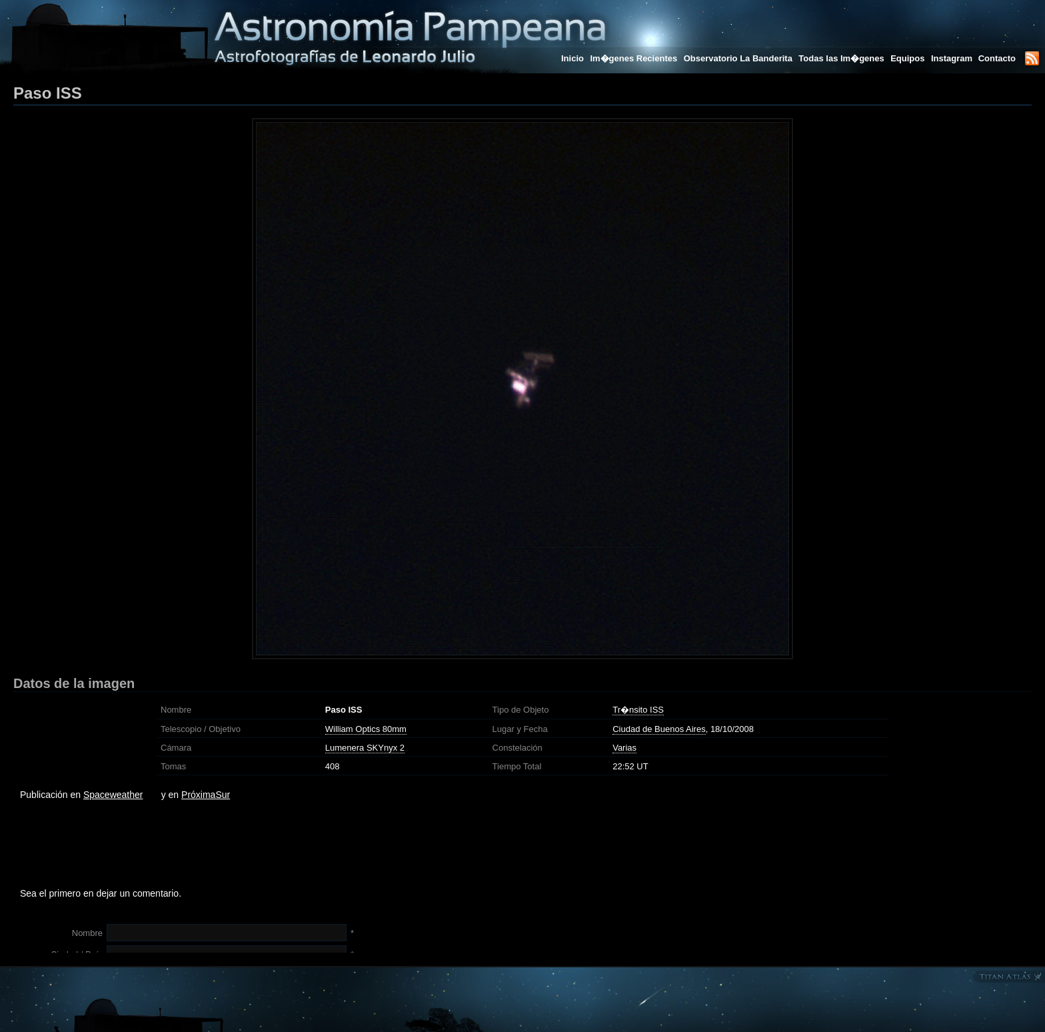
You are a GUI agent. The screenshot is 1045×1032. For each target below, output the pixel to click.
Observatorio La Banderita (738, 58)
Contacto (997, 58)
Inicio (572, 58)
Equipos (907, 58)
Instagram (953, 58)
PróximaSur (205, 794)
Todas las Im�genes (841, 58)
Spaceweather (113, 794)
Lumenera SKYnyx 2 (365, 748)
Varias (624, 748)
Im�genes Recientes (633, 58)
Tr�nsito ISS (638, 710)
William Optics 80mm (366, 729)
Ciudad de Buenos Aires (658, 729)
